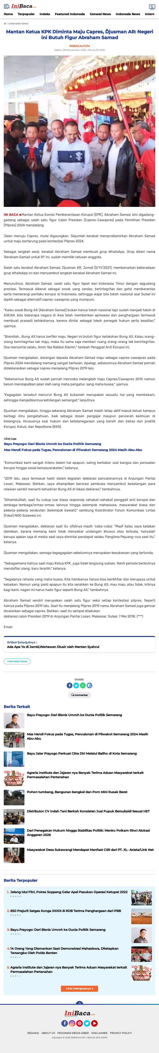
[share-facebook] (69, 685)
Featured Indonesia (70, 14)
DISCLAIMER (99, 1033)
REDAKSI (33, 1033)
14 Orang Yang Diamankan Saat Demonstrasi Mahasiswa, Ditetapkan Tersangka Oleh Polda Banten (64, 951)
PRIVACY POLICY (121, 1033)
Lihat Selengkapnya (79, 988)
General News (100, 14)
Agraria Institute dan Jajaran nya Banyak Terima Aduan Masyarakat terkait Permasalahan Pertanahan (68, 969)
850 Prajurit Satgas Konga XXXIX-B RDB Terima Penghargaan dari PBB (65, 911)
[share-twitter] (76, 685)
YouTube (97, 1025)
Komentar (79, 695)
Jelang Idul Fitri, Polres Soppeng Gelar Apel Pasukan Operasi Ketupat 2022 (69, 892)
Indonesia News (128, 14)
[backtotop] (79, 1004)
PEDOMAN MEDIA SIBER (73, 1033)
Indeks (45, 14)
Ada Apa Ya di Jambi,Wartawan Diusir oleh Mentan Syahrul (53, 647)
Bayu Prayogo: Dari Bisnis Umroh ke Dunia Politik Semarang (57, 930)
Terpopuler (26, 14)
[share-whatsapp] (83, 685)
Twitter (89, 1025)
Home (8, 14)
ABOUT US (48, 1033)
